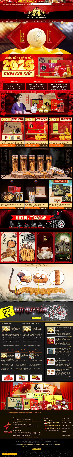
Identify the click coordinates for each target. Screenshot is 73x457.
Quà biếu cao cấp (33, 21)
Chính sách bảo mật (66, 427)
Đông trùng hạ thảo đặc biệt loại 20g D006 (11, 205)
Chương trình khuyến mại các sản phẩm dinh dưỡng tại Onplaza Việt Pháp (63, 339)
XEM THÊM (20, 145)
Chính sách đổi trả (66, 428)
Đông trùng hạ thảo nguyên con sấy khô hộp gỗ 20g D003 (35, 205)
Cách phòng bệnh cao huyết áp (36, 360)
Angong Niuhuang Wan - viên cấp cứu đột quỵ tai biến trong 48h (7, 365)
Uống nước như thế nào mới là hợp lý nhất (11, 345)
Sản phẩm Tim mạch (18, 21)
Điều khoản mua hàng (66, 420)
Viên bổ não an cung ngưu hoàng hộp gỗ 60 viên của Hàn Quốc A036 (12, 142)
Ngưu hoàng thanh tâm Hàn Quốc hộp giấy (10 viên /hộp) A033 (59, 142)
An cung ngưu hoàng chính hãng (39, 446)
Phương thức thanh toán (67, 423)
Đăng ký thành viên (64, 4)
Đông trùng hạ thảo (25, 21)
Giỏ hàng (71, 4)
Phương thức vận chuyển (67, 425)
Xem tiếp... (70, 336)
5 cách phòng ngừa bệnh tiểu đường (24, 355)
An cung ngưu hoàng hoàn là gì (41, 21)
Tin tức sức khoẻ (6, 323)
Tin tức (67, 21)
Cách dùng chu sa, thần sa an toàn (30, 341)
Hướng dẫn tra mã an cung (52, 21)
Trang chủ (3, 21)
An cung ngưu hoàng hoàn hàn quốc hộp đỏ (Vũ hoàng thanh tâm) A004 (36, 143)
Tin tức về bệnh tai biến (7, 349)
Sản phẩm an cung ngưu (10, 21)
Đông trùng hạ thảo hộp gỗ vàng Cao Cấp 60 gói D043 (59, 205)
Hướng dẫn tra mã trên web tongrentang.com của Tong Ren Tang (62, 360)
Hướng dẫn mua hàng (61, 21)
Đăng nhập (57, 4)
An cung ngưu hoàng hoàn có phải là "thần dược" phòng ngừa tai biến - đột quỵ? (63, 329)
